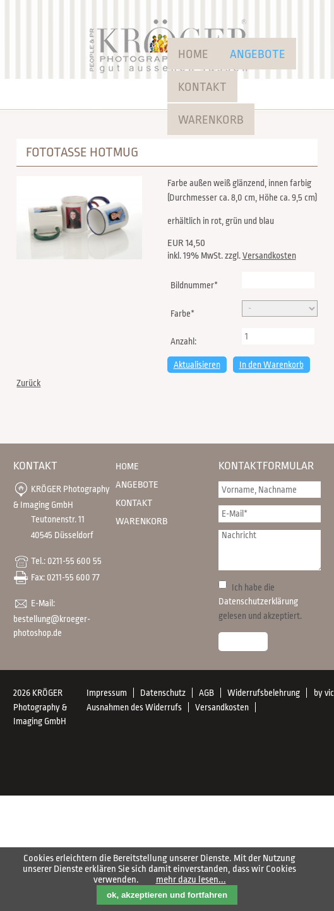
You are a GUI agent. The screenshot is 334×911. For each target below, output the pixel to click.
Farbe (188, 312)
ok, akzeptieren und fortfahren (167, 895)
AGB (206, 693)
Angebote (257, 54)
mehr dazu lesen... (191, 879)
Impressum (106, 693)
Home (193, 54)
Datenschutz (163, 693)
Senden (243, 642)
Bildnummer (194, 284)
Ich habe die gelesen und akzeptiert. (260, 601)
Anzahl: (183, 341)
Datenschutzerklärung (258, 601)
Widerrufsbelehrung (263, 693)
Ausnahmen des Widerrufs (134, 707)
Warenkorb (211, 120)
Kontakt (202, 87)
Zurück (28, 383)
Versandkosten (269, 255)
